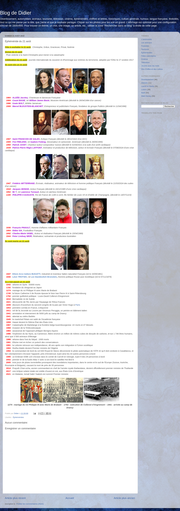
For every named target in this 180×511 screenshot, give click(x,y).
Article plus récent (15, 498)
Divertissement (147, 80)
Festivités (145, 46)
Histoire (144, 83)
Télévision (145, 62)
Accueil (69, 498)
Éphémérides (18, 417)
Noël (143, 93)
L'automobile (146, 39)
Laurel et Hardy (147, 86)
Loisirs (144, 89)
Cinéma (144, 59)
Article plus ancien (124, 498)
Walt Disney (146, 96)
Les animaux (146, 43)
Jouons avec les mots (150, 66)
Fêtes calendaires (148, 56)
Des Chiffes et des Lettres (152, 69)
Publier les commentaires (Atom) (30, 504)
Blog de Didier (15, 13)
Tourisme (145, 49)
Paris (77, 305)
